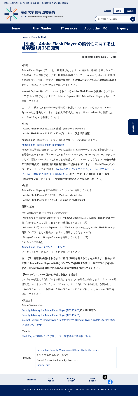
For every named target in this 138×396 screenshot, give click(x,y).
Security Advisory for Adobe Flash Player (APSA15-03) (51, 310)
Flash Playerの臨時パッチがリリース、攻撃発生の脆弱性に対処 (56, 336)
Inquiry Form (43, 365)
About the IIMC (95, 28)
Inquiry (122, 28)
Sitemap (31, 379)
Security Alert (38, 37)
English (130, 10)
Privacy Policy (71, 379)
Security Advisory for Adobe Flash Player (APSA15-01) (51, 315)
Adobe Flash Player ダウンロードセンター (44, 247)
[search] (115, 19)
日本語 (118, 10)
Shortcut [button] (133, 127)
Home (15, 28)
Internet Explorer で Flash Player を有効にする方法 (49, 320)
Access (107, 11)
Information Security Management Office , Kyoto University (68, 350)
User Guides (42, 28)
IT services (69, 28)
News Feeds (92, 379)
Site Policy (50, 379)
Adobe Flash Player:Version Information (43, 144)
